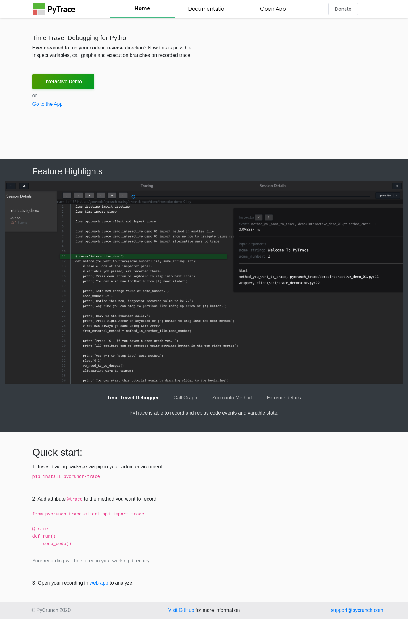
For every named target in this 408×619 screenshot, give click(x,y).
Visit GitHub (181, 610)
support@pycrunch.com (357, 610)
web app (99, 583)
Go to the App (47, 104)
